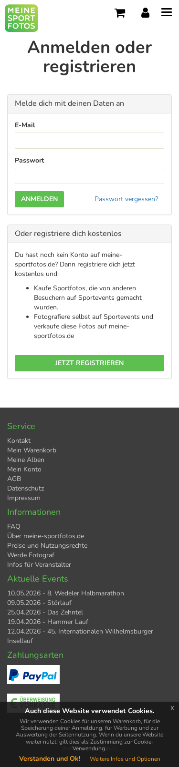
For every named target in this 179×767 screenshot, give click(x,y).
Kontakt (19, 440)
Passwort (29, 160)
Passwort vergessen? (126, 199)
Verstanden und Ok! (49, 758)
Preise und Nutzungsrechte (47, 545)
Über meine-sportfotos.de (45, 536)
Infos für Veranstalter (39, 564)
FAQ (14, 526)
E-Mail (25, 125)
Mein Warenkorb (31, 450)
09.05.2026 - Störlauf (39, 602)
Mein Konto (24, 469)
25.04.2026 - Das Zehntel (45, 612)
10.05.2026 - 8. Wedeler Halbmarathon (65, 593)
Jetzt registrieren (89, 363)
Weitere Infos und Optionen (125, 759)
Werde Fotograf (30, 555)
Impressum (24, 497)
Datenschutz (25, 488)
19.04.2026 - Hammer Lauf (47, 621)
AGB (14, 478)
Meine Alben (25, 459)
